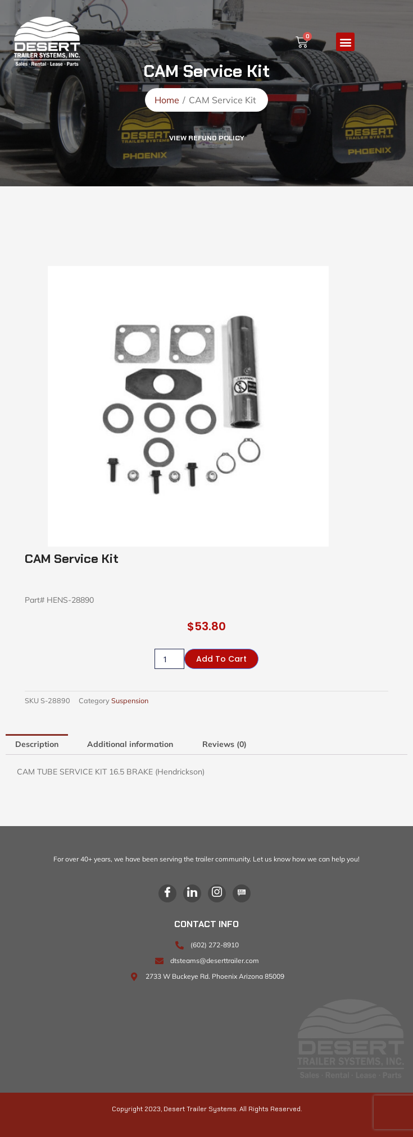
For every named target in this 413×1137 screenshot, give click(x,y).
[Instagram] (217, 893)
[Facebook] (167, 893)
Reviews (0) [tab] (224, 744)
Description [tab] (36, 744)
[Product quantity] (169, 659)
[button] (345, 42)
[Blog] (242, 893)
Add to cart (221, 658)
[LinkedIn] (192, 893)
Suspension (129, 700)
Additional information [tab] (130, 744)
